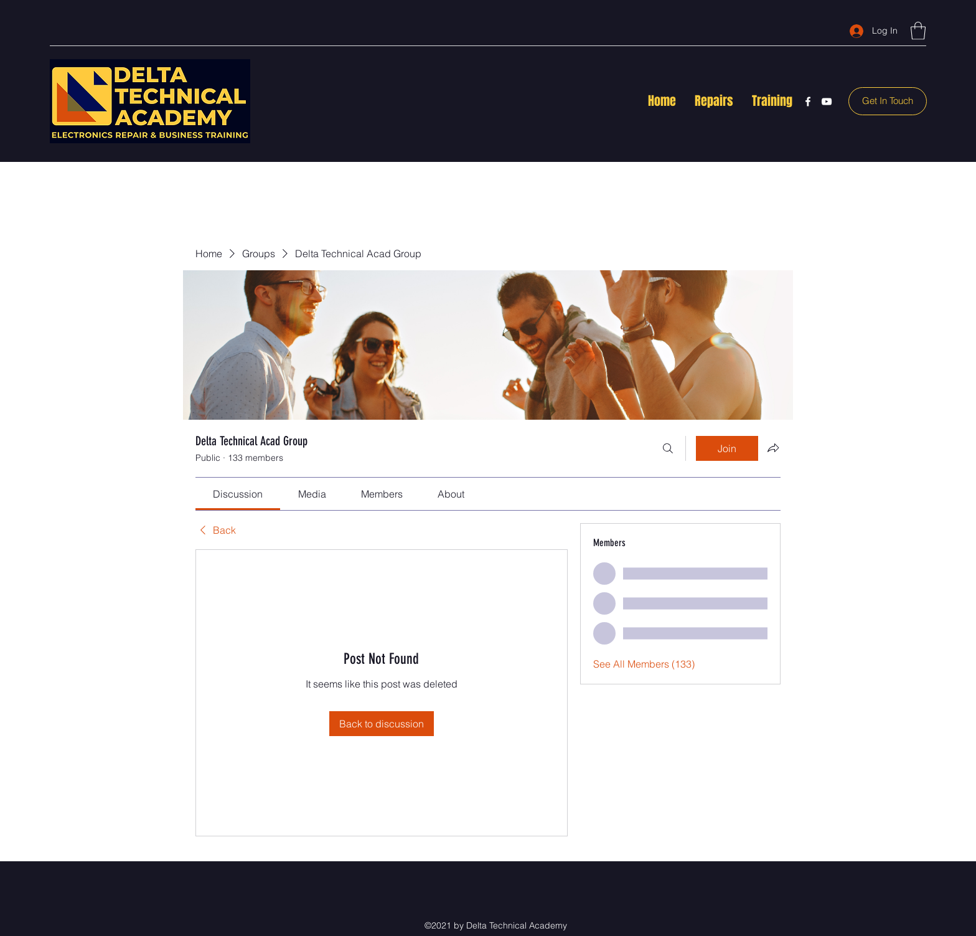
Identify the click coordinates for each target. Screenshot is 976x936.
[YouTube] (826, 101)
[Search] (667, 448)
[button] (918, 31)
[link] (238, 494)
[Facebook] (808, 101)
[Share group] (773, 447)
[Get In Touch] (887, 101)
